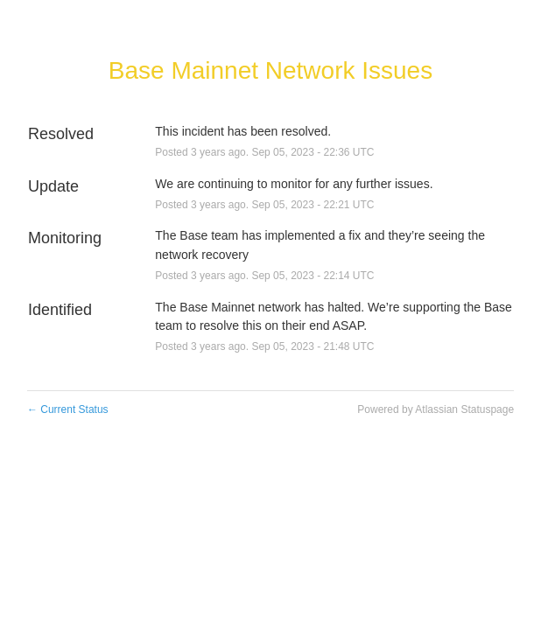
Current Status (68, 409)
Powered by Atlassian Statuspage (435, 409)
